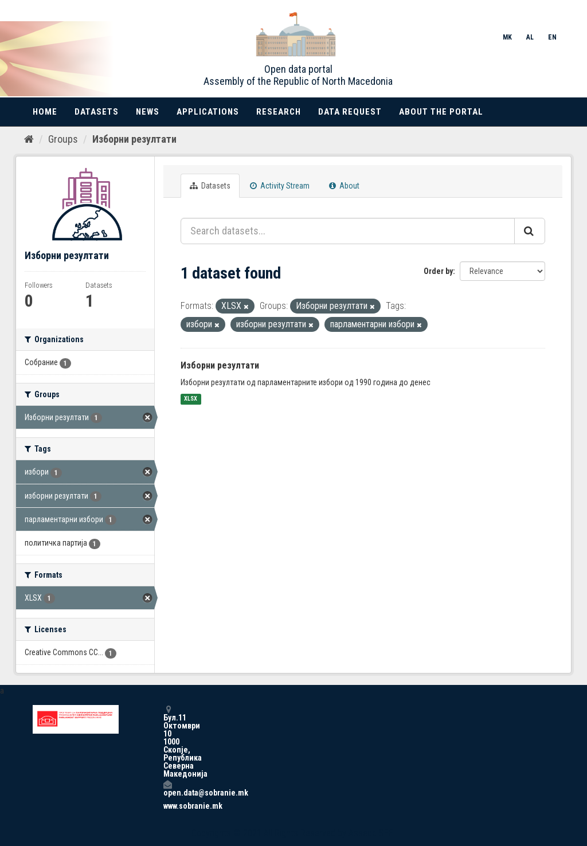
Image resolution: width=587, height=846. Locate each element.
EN (552, 37)
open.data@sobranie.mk (167, 788)
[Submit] (529, 231)
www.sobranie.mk (167, 806)
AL (530, 37)
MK (507, 37)
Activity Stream (280, 185)
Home (45, 112)
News (147, 112)
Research (278, 112)
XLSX (190, 399)
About (344, 185)
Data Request (350, 112)
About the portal (441, 112)
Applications (208, 112)
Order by (438, 271)
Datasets (97, 112)
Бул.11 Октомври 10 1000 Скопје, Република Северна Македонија (167, 741)
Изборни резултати (134, 139)
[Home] (29, 139)
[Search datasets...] (348, 231)
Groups (63, 139)
